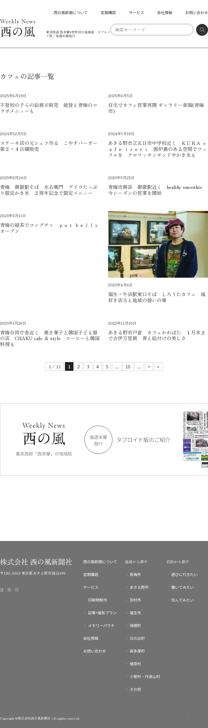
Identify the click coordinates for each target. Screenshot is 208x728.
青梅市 (135, 574)
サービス (136, 12)
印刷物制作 (97, 600)
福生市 (135, 612)
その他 (135, 689)
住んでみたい (182, 600)
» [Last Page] (158, 366)
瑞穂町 (135, 625)
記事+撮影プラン (102, 612)
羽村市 (135, 600)
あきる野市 (139, 587)
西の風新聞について (71, 12)
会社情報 (164, 12)
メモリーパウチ (101, 625)
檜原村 (135, 663)
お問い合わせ (196, 12)
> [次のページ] (149, 366)
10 (128, 366)
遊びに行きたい (184, 574)
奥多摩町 (137, 651)
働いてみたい (182, 587)
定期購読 (108, 12)
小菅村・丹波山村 (145, 676)
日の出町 (137, 638)
